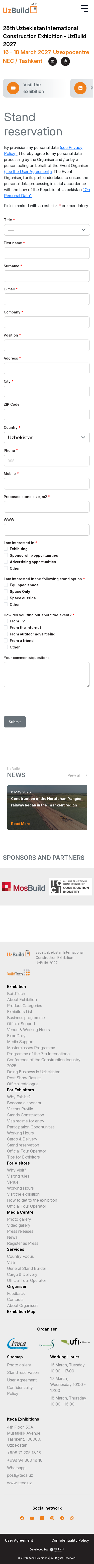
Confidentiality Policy (70, 1540)
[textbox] (13, 229)
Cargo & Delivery (22, 1138)
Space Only (20, 591)
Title (8, 220)
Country (11, 427)
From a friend (22, 640)
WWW (9, 520)
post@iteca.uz (20, 1475)
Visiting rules (18, 1176)
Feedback (16, 1293)
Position (11, 335)
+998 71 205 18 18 (24, 1452)
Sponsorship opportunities (34, 555)
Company (12, 312)
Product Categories (24, 1005)
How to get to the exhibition (32, 1200)
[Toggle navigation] (84, 8)
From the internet (25, 627)
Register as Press (22, 1243)
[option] (23, 887)
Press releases (20, 1231)
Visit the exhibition (23, 1194)
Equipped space (24, 585)
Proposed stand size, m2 (25, 497)
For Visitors (18, 1163)
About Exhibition (22, 999)
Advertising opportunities (33, 562)
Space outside (23, 598)
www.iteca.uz (19, 1482)
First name (13, 243)
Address (11, 358)
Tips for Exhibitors (23, 1157)
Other (15, 568)
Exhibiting (19, 549)
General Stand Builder (26, 1268)
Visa (11, 1262)
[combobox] (47, 230)
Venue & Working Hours (28, 1029)
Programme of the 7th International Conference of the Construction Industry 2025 (43, 1059)
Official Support (21, 1023)
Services (15, 1249)
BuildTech (16, 993)
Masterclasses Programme (31, 1047)
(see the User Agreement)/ (28, 171)
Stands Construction (25, 1114)
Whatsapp (16, 1467)
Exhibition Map (21, 1311)
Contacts (15, 1299)
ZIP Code (12, 404)
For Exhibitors (20, 1089)
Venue (13, 1182)
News (12, 1237)
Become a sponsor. (24, 1102)
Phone (9, 450)
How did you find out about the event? (37, 615)
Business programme (26, 1017)
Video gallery (18, 1225)
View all (77, 775)
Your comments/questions (27, 657)
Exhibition (16, 986)
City (7, 381)
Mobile (10, 473)
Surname (11, 266)
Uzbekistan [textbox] (21, 437)
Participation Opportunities (31, 1126)
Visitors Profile (20, 1108)
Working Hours (20, 1132)
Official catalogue (23, 1083)
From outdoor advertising (32, 634)
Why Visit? (16, 1170)
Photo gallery (19, 1219)
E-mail (9, 289)
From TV (17, 621)
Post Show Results (24, 1077)
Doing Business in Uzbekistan (33, 1071)
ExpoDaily (16, 1035)
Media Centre (20, 1212)
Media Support (20, 1041)
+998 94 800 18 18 (25, 1460)
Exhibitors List (19, 1011)
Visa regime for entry (25, 1120)
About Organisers (23, 1305)
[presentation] (42, 702)
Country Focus (20, 1256)
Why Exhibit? (19, 1096)
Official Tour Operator (26, 1151)
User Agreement (22, 1379)
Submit (15, 722)
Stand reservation (23, 1144)
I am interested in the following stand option (43, 579)
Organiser (17, 1286)
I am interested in (19, 543)
